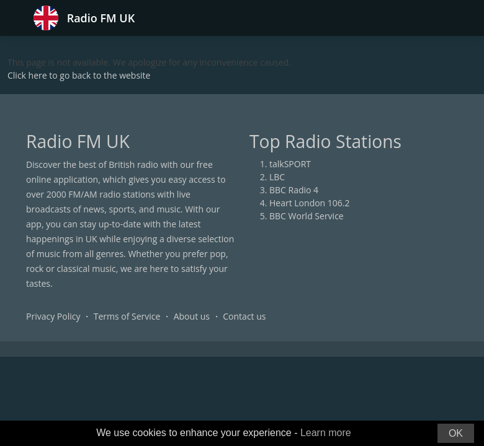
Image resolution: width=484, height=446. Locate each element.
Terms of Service (127, 316)
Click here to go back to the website (78, 75)
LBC (277, 177)
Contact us (244, 316)
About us (192, 316)
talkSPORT (290, 164)
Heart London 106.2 (309, 203)
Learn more (325, 432)
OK (456, 433)
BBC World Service (306, 216)
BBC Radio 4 (293, 190)
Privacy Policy (53, 316)
